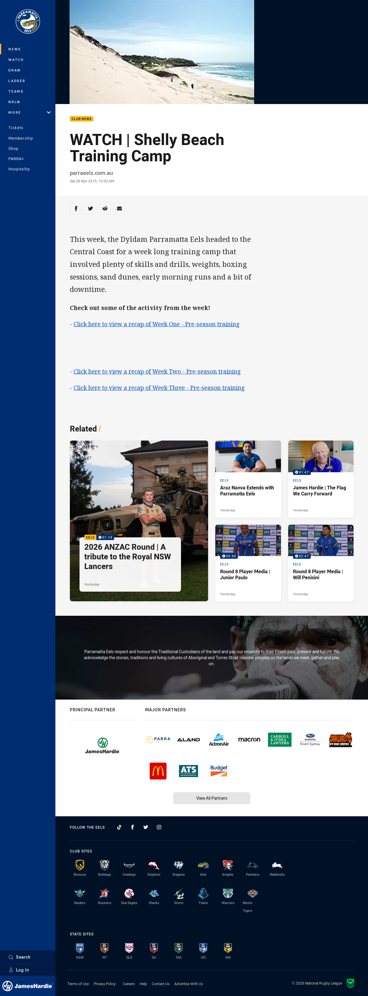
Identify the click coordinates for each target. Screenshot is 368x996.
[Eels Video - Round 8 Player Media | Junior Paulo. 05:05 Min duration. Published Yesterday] (248, 563)
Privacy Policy (105, 983)
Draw (14, 70)
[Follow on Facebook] (132, 827)
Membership (20, 138)
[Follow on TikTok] (119, 827)
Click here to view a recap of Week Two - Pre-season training (157, 371)
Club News (82, 119)
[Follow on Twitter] (145, 827)
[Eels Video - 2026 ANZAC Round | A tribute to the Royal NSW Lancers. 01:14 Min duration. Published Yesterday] (139, 521)
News (14, 49)
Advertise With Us (188, 983)
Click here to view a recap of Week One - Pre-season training (156, 324)
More (29, 112)
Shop (13, 148)
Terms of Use (78, 983)
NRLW (14, 102)
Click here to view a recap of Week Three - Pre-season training (159, 388)
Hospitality (19, 169)
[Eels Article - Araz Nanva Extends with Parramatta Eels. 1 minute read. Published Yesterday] (248, 479)
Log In (18, 970)
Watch (16, 59)
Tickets (15, 127)
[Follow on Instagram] (159, 827)
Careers (129, 983)
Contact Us (161, 983)
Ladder (17, 80)
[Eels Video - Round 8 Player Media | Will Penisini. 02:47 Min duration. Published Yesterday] (321, 563)
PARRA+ (16, 158)
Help (143, 983)
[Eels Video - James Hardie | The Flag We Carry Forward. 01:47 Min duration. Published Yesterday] (321, 479)
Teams (16, 91)
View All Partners (211, 798)
